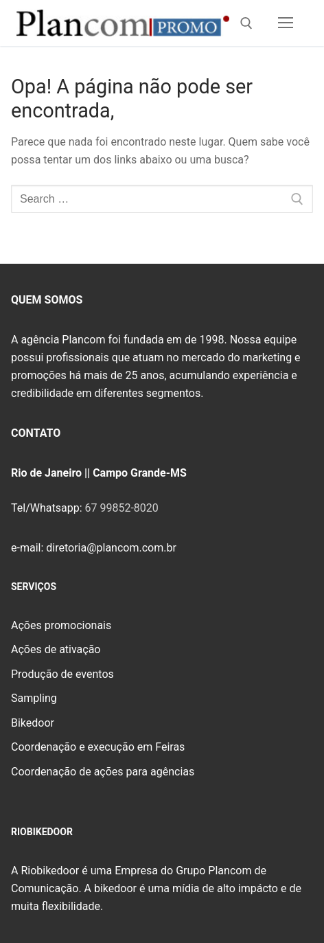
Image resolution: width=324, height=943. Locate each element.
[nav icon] (286, 23)
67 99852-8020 (121, 507)
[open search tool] (246, 23)
